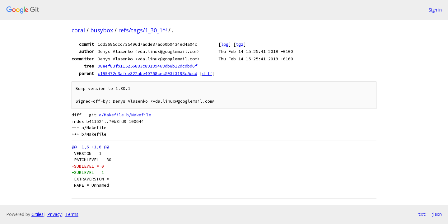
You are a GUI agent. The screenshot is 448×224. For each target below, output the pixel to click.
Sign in (435, 10)
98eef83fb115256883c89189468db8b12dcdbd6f (147, 66)
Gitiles (37, 214)
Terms (71, 214)
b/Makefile (138, 115)
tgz (239, 44)
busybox (101, 30)
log (224, 44)
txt (422, 214)
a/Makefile (111, 115)
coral (78, 30)
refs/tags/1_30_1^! (142, 30)
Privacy (54, 214)
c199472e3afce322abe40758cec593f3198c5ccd (147, 73)
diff (207, 73)
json (437, 214)
